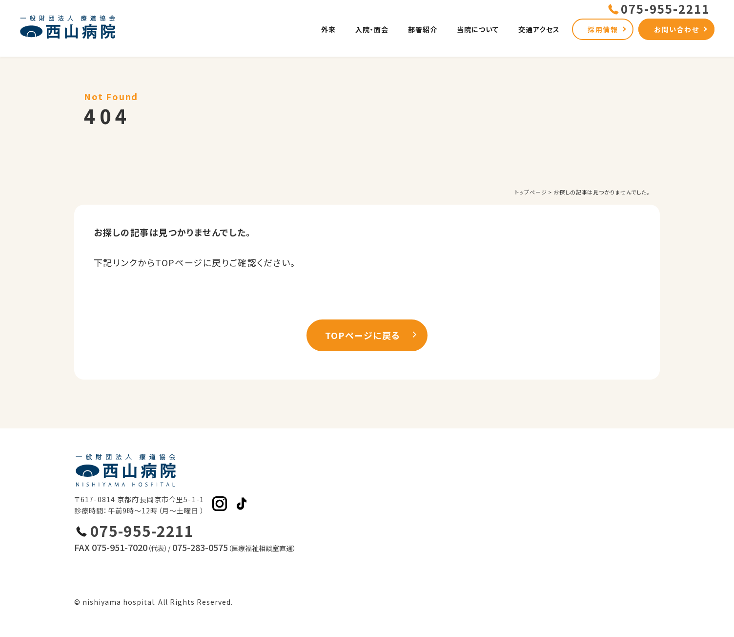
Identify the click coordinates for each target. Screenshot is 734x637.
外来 (328, 29)
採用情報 (603, 29)
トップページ (531, 192)
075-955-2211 (142, 530)
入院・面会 (371, 29)
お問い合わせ (676, 29)
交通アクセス (539, 29)
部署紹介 (422, 29)
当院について (478, 29)
